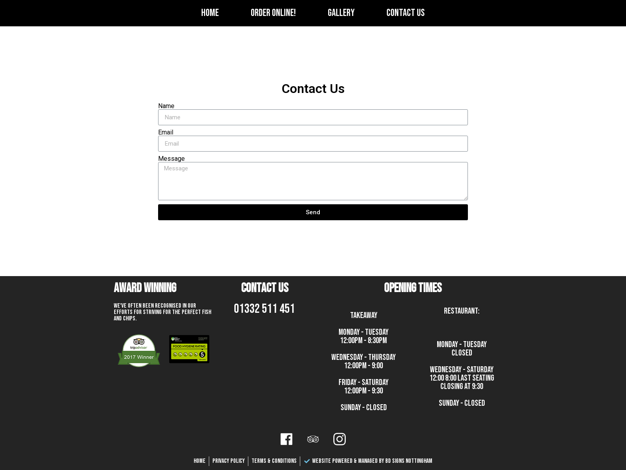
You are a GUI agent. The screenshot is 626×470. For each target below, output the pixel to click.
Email (165, 132)
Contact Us (405, 13)
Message (171, 159)
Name (166, 106)
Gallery (341, 13)
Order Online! (273, 13)
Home (210, 13)
